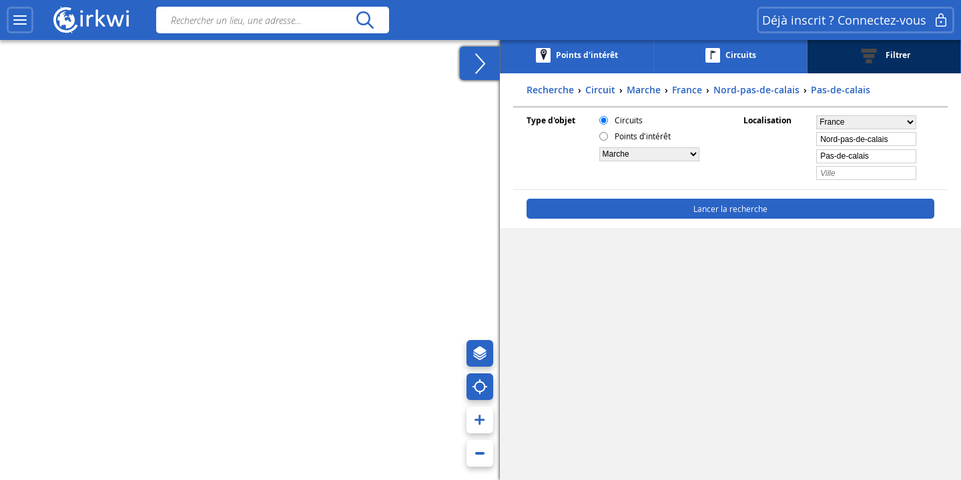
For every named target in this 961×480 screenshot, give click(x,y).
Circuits (629, 120)
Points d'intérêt (643, 136)
